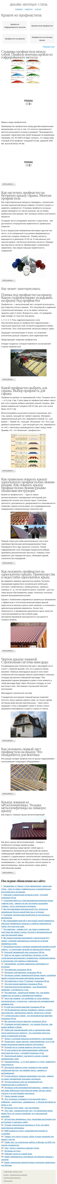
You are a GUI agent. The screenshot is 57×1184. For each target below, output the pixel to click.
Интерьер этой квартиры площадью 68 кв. (23, 972)
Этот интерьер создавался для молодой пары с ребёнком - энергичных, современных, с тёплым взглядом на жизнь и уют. (28, 1102)
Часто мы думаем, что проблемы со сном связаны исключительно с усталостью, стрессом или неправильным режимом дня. (27, 1001)
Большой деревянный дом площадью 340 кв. (24, 952)
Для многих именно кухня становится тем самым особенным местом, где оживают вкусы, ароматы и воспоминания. (24, 1070)
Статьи (38, 9)
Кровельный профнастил (42, 26)
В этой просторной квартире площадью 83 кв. (24, 1007)
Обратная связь (8, 1181)
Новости (29, 9)
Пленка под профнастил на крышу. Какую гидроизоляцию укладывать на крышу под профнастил (26, 297)
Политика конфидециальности (12, 1177)
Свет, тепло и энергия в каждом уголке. (21, 1148)
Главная (19, 9)
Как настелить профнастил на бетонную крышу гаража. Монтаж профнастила (26, 195)
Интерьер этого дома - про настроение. (22, 1108)
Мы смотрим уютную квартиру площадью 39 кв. (25, 1021)
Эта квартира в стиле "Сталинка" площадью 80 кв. (26, 981)
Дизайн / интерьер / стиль (28, 4)
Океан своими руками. (14, 1096)
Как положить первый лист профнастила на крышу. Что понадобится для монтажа (21, 752)
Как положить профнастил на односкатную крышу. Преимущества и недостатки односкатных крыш (28, 574)
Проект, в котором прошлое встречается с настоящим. (28, 1039)
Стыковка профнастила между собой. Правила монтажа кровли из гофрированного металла (27, 54)
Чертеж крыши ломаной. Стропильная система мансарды (24, 660)
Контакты (6, 1175)
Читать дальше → (8, 184)
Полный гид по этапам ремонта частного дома (25, 1047)
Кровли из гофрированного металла (15, 25)
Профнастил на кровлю (15, 39)
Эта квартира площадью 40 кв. (18, 970)
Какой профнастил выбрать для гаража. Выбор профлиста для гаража (24, 391)
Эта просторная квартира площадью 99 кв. (23, 984)
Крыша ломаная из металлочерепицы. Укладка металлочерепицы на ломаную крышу (23, 806)
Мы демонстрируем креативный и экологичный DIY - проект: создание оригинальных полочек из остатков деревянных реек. (25, 941)
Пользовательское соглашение (18, 1175)
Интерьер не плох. (12, 1151)
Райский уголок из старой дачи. (18, 1154)
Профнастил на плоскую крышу (42, 38)
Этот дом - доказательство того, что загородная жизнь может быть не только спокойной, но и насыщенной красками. (27, 1113)
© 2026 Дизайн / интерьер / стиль (13, 1171)
